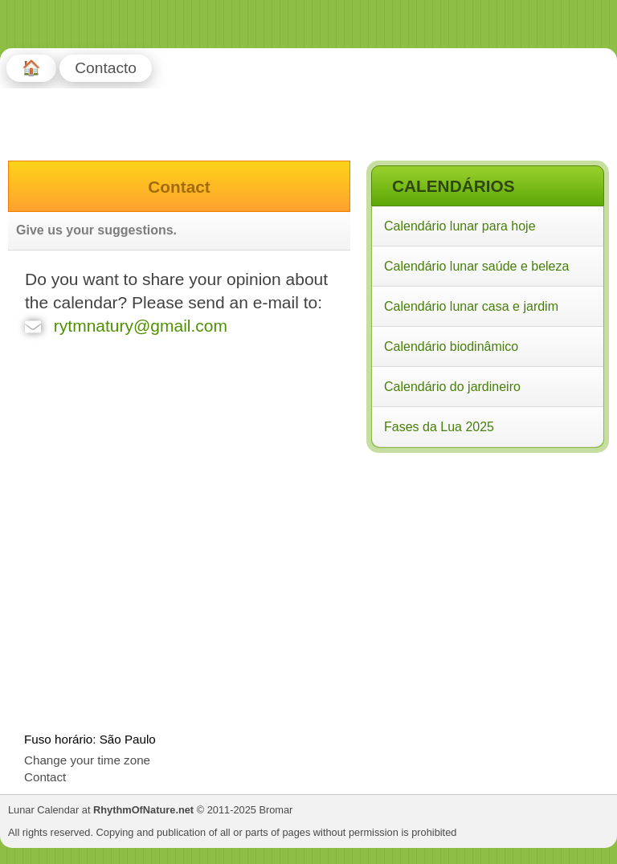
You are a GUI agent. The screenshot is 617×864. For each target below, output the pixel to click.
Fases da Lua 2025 (439, 427)
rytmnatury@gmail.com (126, 325)
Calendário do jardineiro (452, 386)
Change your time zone (87, 760)
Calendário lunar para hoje (460, 226)
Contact (45, 777)
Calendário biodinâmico (451, 346)
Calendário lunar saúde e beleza (476, 266)
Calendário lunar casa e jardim (471, 306)
